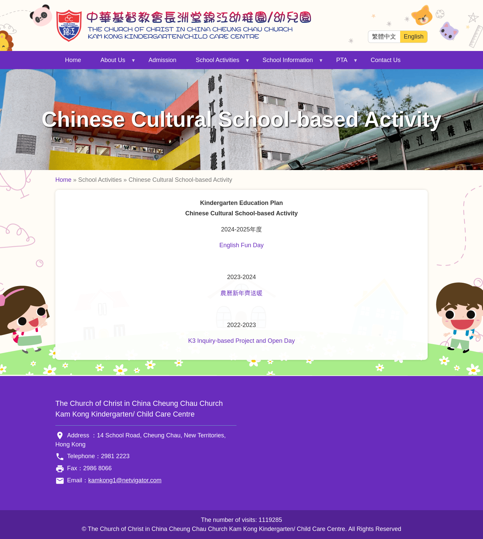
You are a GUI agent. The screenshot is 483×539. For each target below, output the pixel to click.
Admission (162, 60)
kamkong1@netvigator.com (124, 480)
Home (73, 60)
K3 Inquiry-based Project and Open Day (241, 340)
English (414, 36)
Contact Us (385, 60)
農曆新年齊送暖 (241, 293)
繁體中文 (384, 36)
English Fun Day (241, 245)
